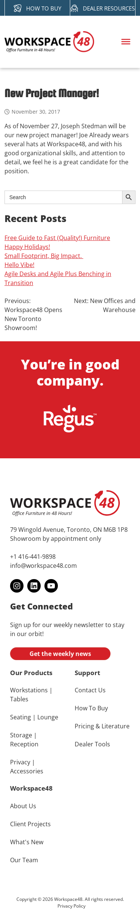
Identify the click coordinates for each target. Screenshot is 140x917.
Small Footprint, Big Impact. (43, 256)
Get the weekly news (60, 654)
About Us (23, 806)
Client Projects (30, 824)
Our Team (24, 860)
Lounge (47, 717)
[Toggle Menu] (125, 41)
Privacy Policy (71, 906)
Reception (24, 744)
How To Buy (91, 708)
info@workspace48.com (43, 565)
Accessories (26, 771)
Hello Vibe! (19, 265)
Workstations (29, 690)
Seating (20, 717)
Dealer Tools (92, 744)
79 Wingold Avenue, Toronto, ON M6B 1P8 (69, 529)
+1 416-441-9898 (33, 556)
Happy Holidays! (27, 247)
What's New (26, 842)
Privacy (20, 762)
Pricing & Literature (102, 726)
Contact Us (90, 690)
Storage (21, 735)
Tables (19, 699)
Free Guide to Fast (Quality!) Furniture (57, 238)
